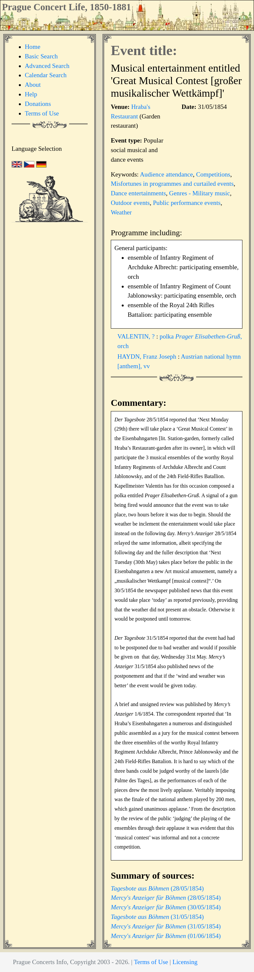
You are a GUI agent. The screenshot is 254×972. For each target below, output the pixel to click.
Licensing (184, 961)
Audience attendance (166, 174)
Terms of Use (42, 113)
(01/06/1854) (166, 935)
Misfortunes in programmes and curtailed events (172, 183)
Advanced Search (47, 65)
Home (32, 46)
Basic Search (41, 56)
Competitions (213, 174)
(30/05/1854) (166, 907)
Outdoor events (130, 202)
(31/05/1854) (157, 916)
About (33, 84)
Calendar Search (45, 75)
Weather (121, 212)
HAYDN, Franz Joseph (147, 356)
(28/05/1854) (157, 888)
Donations (38, 103)
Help (31, 94)
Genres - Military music (199, 193)
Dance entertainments (138, 193)
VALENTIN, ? (136, 336)
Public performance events (187, 202)
